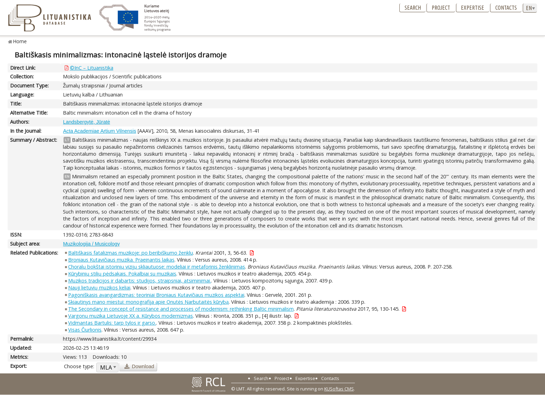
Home (20, 41)
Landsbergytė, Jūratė (86, 122)
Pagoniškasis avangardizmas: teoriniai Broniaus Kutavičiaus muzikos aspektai (156, 295)
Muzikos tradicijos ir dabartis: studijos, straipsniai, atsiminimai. (139, 280)
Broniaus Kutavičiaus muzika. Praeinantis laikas (121, 259)
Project (441, 8)
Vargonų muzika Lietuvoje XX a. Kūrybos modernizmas (130, 315)
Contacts (506, 8)
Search (413, 8)
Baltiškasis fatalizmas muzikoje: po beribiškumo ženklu (130, 252)
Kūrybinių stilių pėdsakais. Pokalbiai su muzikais (122, 273)
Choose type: (79, 366)
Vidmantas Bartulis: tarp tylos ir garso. (112, 322)
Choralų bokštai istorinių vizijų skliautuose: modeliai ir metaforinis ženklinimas (156, 266)
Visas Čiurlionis (84, 329)
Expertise (472, 8)
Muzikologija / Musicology (91, 244)
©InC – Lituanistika (91, 67)
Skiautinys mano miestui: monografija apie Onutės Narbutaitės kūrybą (148, 302)
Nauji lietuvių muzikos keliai (99, 287)
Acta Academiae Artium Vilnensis (99, 131)
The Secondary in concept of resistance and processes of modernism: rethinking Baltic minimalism (181, 308)
